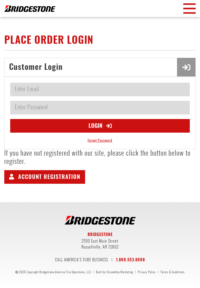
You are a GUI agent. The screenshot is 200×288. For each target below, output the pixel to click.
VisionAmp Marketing (120, 272)
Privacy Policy (147, 272)
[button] (44, 177)
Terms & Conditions (173, 272)
